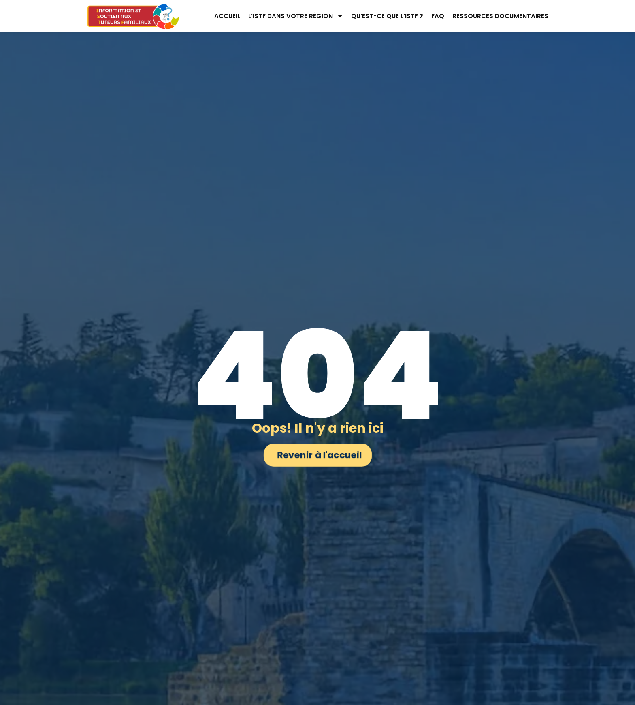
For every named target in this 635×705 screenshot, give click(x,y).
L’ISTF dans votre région (295, 16)
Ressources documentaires (500, 16)
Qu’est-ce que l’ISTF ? (387, 16)
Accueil (227, 16)
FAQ (437, 16)
